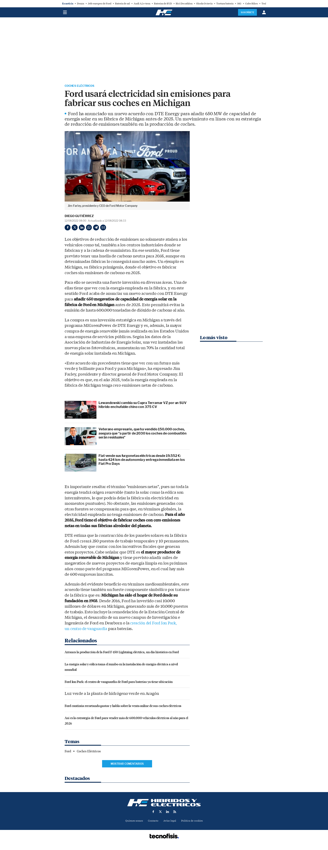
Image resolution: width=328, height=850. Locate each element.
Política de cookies (193, 821)
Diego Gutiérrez (79, 217)
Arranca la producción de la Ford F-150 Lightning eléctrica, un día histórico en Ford (122, 653)
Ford (68, 752)
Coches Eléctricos (83, 86)
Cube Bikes (251, 3)
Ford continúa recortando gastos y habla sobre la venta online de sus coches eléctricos (123, 706)
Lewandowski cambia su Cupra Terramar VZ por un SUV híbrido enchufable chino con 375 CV (143, 405)
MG (239, 3)
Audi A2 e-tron (142, 3)
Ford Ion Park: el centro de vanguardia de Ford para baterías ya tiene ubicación (119, 682)
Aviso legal (170, 821)
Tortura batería (224, 3)
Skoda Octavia (204, 3)
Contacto (152, 821)
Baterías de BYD (163, 3)
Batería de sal (122, 3)
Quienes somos (132, 821)
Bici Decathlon (184, 3)
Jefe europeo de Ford (99, 3)
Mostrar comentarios (127, 764)
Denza (80, 3)
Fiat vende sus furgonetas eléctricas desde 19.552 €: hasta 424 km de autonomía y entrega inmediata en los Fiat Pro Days (142, 460)
